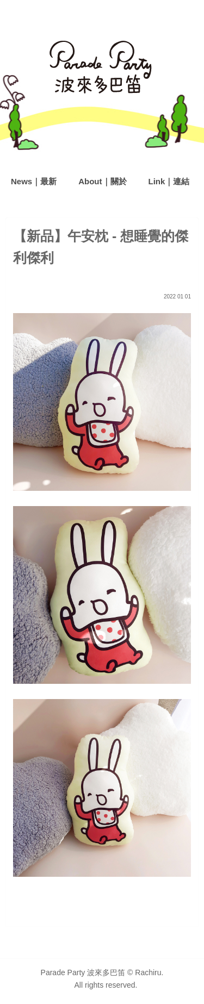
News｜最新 (34, 181)
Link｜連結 (169, 181)
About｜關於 (102, 181)
